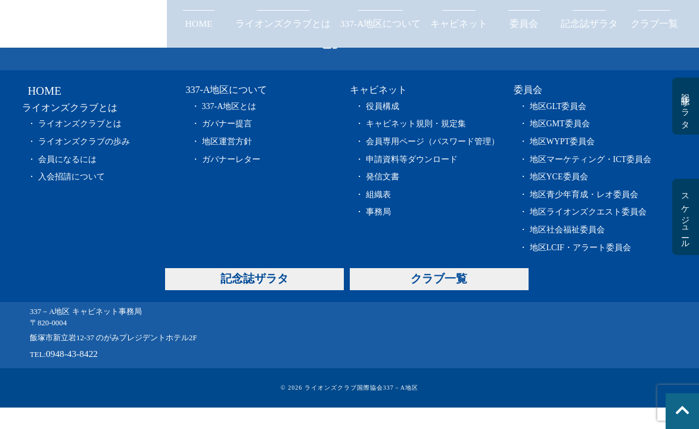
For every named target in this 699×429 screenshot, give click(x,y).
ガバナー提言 (227, 123)
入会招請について (71, 176)
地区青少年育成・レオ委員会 (584, 194)
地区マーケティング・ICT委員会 (591, 159)
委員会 (524, 23)
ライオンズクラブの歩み (84, 141)
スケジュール (685, 217)
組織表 (378, 194)
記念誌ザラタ (589, 23)
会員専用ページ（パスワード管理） (432, 141)
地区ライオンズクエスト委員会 (588, 211)
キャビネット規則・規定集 (416, 123)
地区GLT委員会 (558, 106)
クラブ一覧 (654, 23)
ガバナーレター (231, 159)
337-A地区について (380, 23)
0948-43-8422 (72, 354)
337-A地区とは (229, 106)
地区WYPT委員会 (562, 141)
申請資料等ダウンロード (412, 159)
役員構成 (382, 106)
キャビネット (458, 23)
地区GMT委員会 (560, 123)
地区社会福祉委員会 (567, 229)
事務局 (378, 211)
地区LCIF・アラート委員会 (580, 247)
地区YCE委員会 (559, 176)
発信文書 (382, 176)
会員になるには (67, 159)
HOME (199, 23)
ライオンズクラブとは (283, 23)
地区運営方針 (227, 141)
